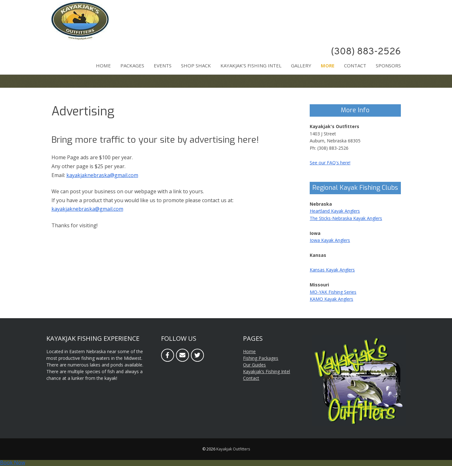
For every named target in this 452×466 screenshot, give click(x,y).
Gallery (301, 65)
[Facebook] (167, 355)
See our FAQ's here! (330, 163)
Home (103, 65)
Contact (355, 65)
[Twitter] (197, 355)
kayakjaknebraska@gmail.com (102, 175)
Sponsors (388, 65)
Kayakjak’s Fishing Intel (250, 65)
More (327, 65)
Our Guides (254, 365)
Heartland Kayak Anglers (335, 211)
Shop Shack (196, 65)
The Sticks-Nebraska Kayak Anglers (346, 218)
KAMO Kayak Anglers (331, 299)
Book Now (12, 462)
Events (163, 65)
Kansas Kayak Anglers (332, 270)
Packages (132, 65)
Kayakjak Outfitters (233, 449)
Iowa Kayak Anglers (330, 240)
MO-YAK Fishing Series (333, 292)
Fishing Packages (260, 358)
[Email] (182, 355)
